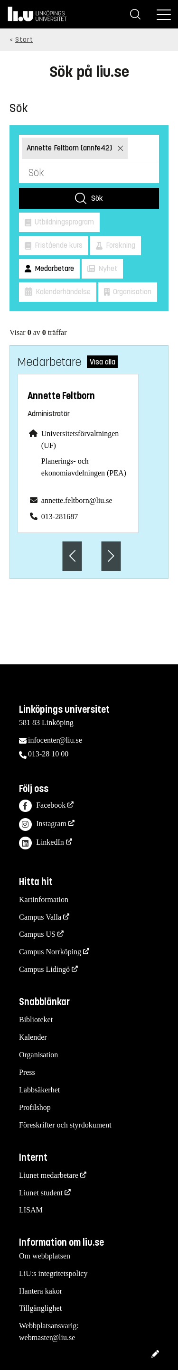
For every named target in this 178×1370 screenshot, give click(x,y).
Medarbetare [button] (53, 268)
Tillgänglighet (40, 1308)
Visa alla (102, 361)
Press (27, 1072)
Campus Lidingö (44, 969)
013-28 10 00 (48, 754)
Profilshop (35, 1107)
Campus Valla (40, 917)
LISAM (31, 1210)
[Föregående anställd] (72, 555)
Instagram (42, 824)
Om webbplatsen (44, 1256)
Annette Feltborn (61, 396)
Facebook (42, 806)
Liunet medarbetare (48, 1175)
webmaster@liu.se (47, 1337)
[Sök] (135, 14)
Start (24, 40)
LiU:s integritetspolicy (53, 1273)
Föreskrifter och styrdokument (65, 1125)
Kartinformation (43, 899)
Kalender (33, 1037)
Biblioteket (36, 1020)
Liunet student (41, 1193)
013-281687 (59, 517)
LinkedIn (41, 843)
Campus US (37, 934)
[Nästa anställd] (111, 555)
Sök (97, 198)
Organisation (38, 1055)
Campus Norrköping (50, 952)
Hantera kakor (40, 1291)
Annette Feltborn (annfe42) (70, 147)
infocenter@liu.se (55, 740)
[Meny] (164, 14)
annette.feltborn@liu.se (76, 500)
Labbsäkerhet (39, 1090)
